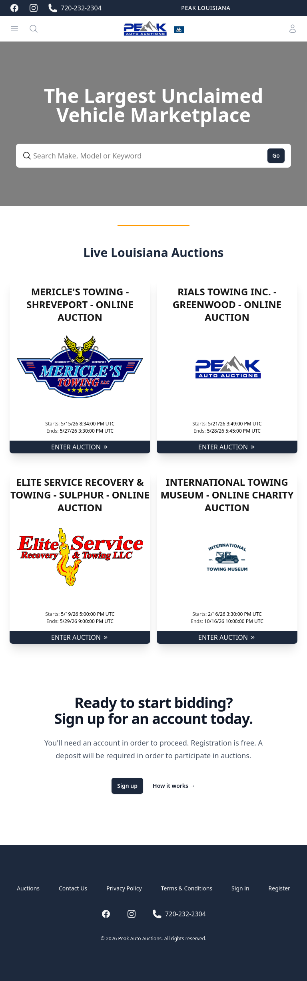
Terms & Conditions (187, 888)
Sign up (127, 785)
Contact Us (73, 888)
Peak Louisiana (205, 8)
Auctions (28, 888)
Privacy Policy (124, 888)
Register (279, 888)
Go (276, 155)
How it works (174, 785)
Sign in (240, 888)
